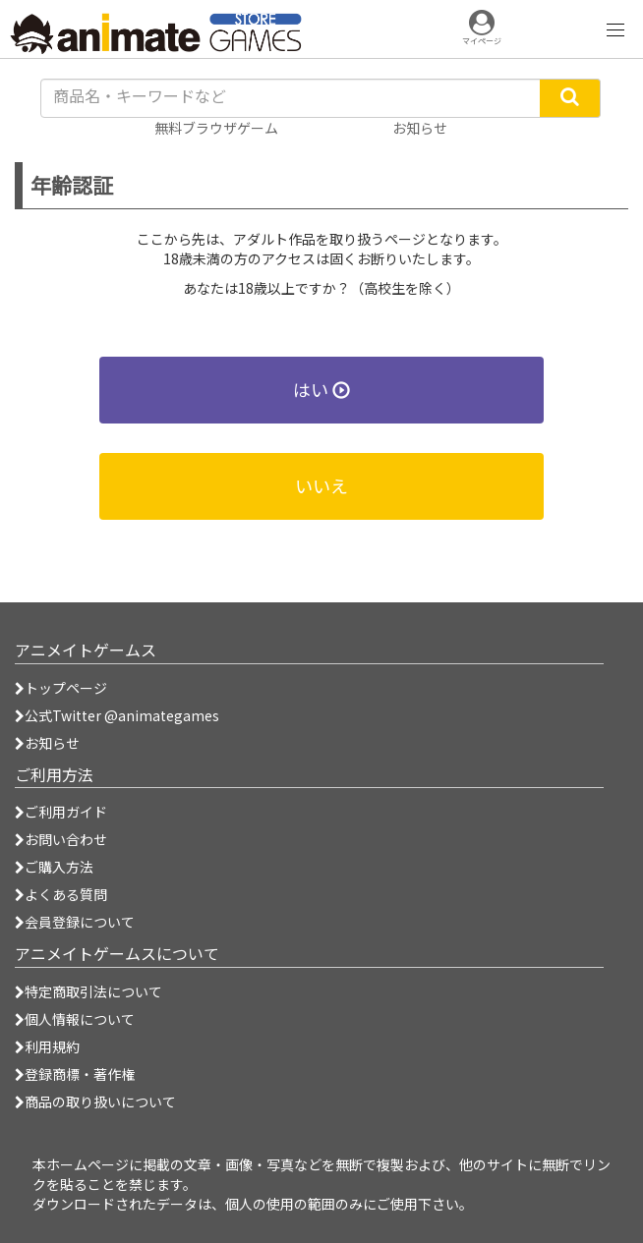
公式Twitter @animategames (122, 715)
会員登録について (75, 922)
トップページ (61, 688)
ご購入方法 (54, 866)
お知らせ (47, 743)
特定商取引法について (88, 991)
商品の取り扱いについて (95, 1101)
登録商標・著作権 (75, 1074)
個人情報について (75, 1019)
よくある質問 (61, 894)
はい (321, 389)
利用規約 (47, 1046)
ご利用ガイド (61, 811)
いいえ (321, 485)
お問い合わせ (61, 839)
